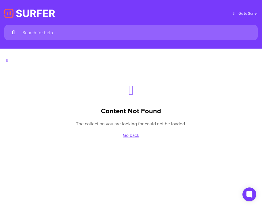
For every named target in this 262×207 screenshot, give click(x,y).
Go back (131, 135)
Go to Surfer (245, 13)
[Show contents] (9, 60)
